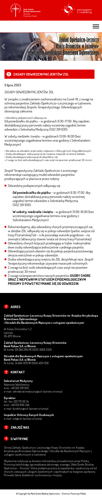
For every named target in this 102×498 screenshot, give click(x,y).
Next (99, 47)
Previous (3, 47)
